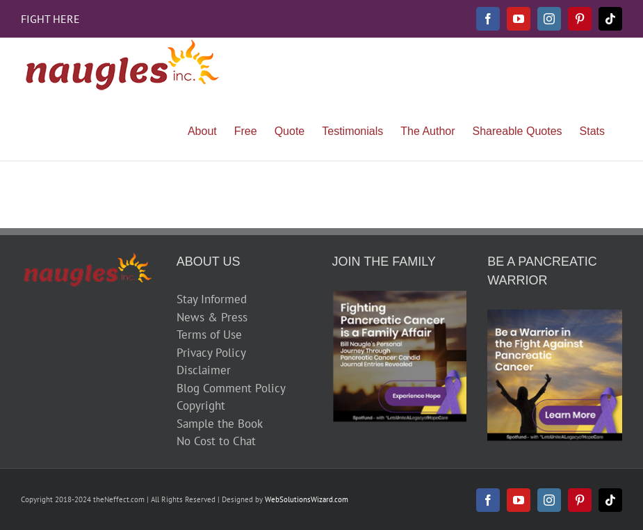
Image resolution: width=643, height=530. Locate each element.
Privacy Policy (211, 352)
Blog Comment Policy (231, 388)
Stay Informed (212, 299)
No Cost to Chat (216, 441)
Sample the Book (220, 423)
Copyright (201, 405)
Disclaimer (204, 370)
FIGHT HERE (50, 19)
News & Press (212, 317)
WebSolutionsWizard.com (306, 499)
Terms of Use (209, 334)
